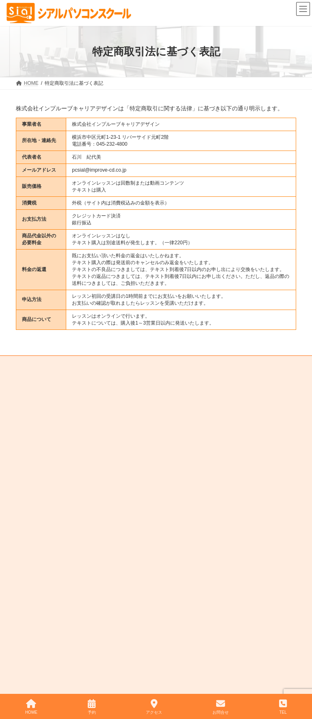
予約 (92, 707)
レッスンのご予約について (52, 375)
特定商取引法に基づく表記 (52, 385)
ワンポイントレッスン (232, 375)
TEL (283, 707)
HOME (31, 365)
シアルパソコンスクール (138, 678)
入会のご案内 (69, 365)
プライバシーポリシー (122, 385)
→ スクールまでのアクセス (207, 499)
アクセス (154, 707)
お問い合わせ (112, 375)
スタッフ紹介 (170, 365)
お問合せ (220, 707)
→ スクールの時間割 (196, 482)
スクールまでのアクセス (228, 365)
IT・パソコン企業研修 (168, 375)
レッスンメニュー (119, 365)
